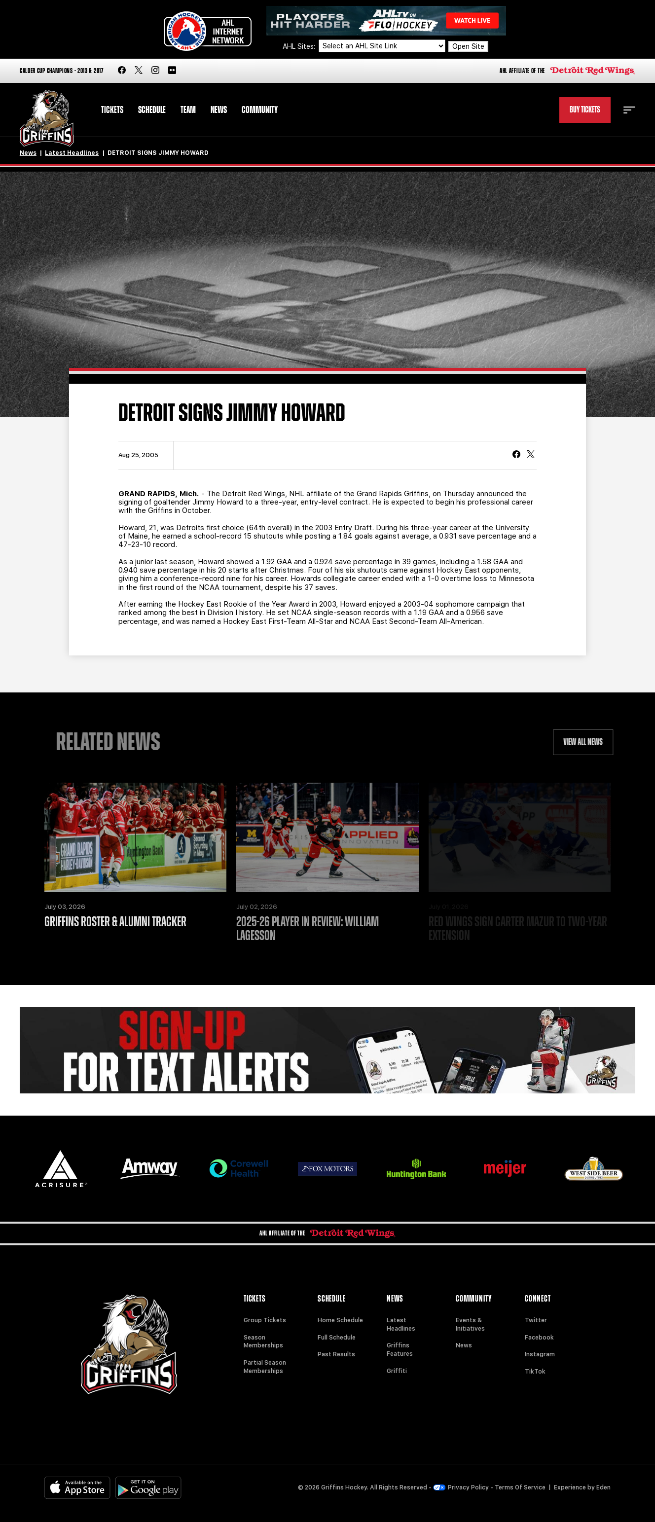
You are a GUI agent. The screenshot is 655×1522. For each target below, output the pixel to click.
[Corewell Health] (238, 1168)
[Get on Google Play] (148, 1488)
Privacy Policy (461, 1487)
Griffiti (397, 1371)
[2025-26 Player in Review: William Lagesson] (327, 837)
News (219, 110)
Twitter (536, 1320)
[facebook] (122, 70)
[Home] (47, 118)
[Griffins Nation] (327, 1050)
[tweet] (531, 455)
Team (188, 110)
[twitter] (139, 70)
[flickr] (172, 71)
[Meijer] (505, 1168)
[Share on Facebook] (516, 455)
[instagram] (155, 70)
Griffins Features (400, 1349)
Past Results (336, 1354)
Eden (603, 1487)
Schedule (152, 110)
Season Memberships (263, 1341)
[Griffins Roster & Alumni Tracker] (135, 837)
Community (260, 110)
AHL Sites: (300, 46)
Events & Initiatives (470, 1324)
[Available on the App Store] (77, 1488)
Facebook (539, 1337)
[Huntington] (416, 1169)
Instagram (540, 1354)
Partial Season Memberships (265, 1367)
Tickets (112, 110)
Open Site (468, 46)
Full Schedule (337, 1337)
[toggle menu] (629, 110)
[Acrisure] (61, 1168)
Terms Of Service (520, 1487)
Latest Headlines (72, 152)
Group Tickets (265, 1320)
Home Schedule (340, 1320)
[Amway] (150, 1169)
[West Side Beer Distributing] (593, 1169)
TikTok (535, 1371)
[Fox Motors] (327, 1169)
